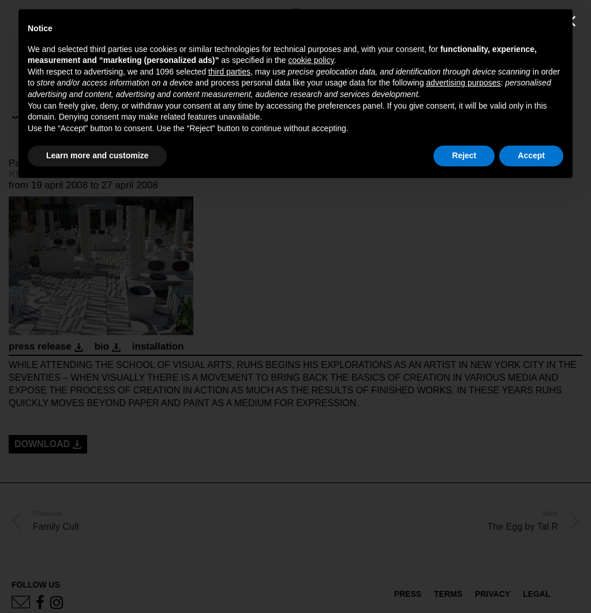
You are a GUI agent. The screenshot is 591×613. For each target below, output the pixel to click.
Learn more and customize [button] (97, 155)
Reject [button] (464, 155)
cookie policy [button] (311, 60)
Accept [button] (531, 155)
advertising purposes (463, 82)
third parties (229, 71)
